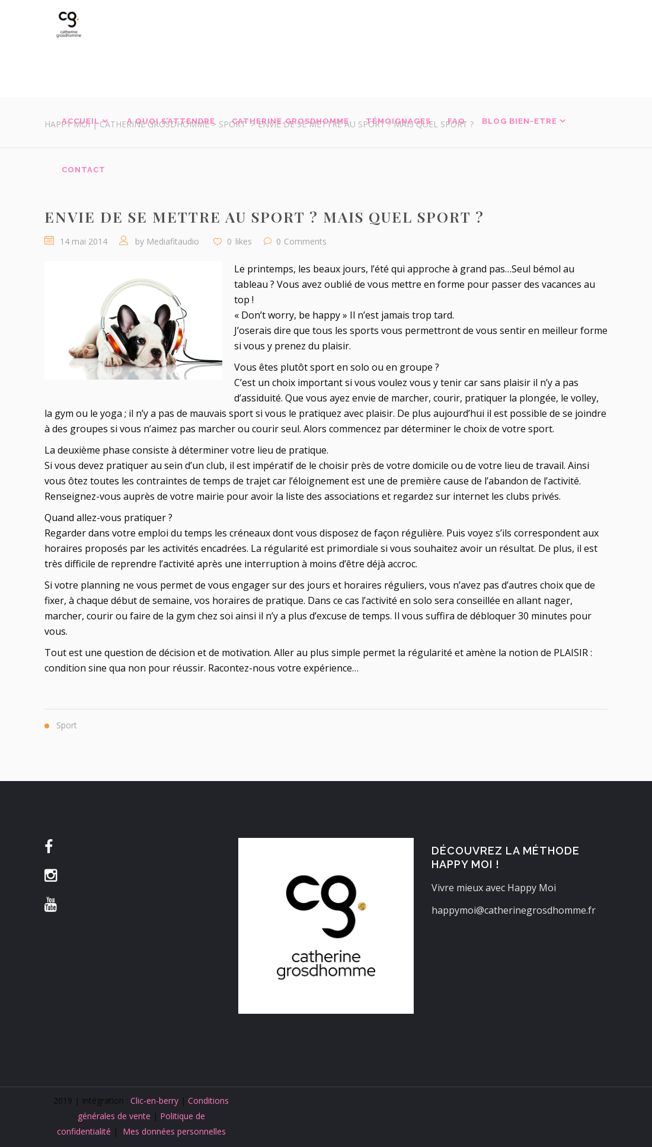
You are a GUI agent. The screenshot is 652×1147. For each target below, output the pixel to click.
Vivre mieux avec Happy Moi (494, 887)
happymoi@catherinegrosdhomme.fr (514, 910)
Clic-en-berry (154, 1100)
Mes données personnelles (174, 1131)
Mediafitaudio (172, 241)
